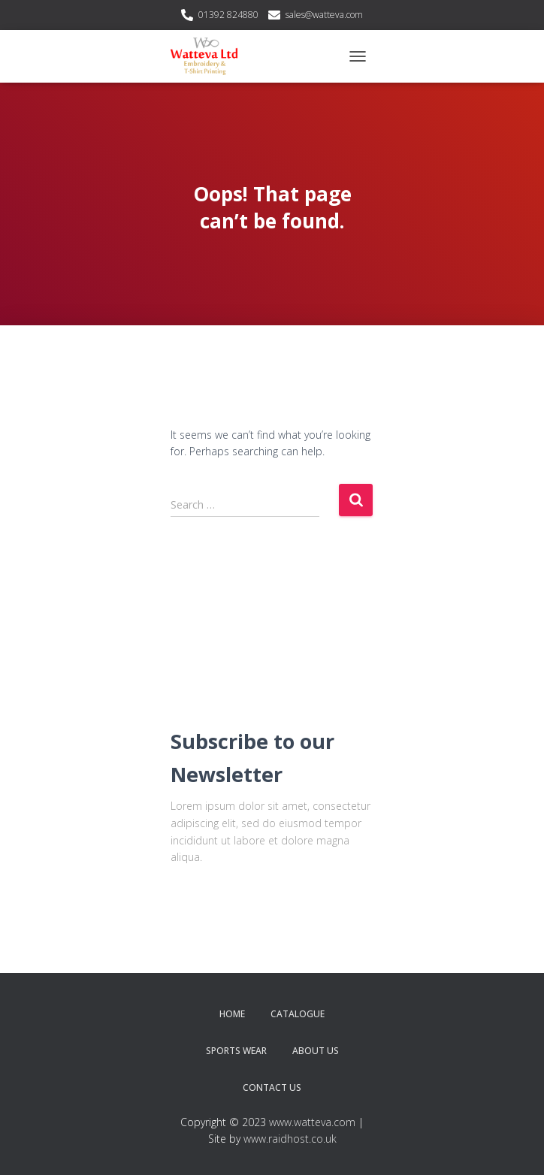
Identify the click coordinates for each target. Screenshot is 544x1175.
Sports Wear (236, 1050)
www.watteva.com (312, 1122)
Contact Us (272, 1087)
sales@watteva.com (324, 14)
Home (232, 1013)
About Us (315, 1050)
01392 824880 (228, 14)
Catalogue (297, 1013)
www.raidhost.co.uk (290, 1138)
